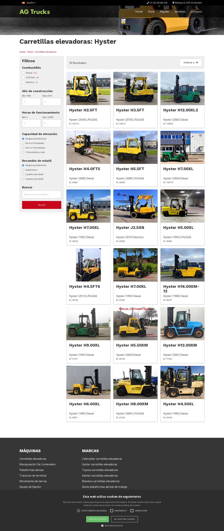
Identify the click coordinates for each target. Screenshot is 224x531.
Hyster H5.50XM (132, 345)
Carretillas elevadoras (45, 51)
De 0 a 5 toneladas (33, 143)
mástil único (29, 169)
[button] (112, 525)
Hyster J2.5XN (130, 227)
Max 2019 (47, 95)
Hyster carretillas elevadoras (99, 464)
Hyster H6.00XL (84, 404)
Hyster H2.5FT (83, 110)
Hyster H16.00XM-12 (181, 288)
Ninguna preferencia (34, 138)
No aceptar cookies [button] (124, 519)
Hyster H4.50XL (178, 404)
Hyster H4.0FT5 (84, 168)
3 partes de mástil (32, 178)
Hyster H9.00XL (84, 345)
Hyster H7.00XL (178, 168)
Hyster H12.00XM (180, 345)
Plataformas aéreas (31, 470)
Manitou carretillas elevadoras (101, 481)
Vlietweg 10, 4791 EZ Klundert (187, 2)
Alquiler (164, 11)
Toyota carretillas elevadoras (100, 470)
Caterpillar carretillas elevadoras (102, 459)
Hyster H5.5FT (130, 168)
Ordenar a (191, 62)
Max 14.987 (48, 117)
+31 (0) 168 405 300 (157, 2)
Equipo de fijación (30, 487)
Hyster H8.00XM (132, 404)
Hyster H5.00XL (178, 227)
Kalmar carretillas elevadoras (100, 475)
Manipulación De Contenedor (37, 464)
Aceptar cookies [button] (97, 519)
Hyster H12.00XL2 (180, 110)
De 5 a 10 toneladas (33, 147)
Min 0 (24, 117)
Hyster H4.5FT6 (84, 286)
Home (139, 11)
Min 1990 (26, 95)
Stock (151, 11)
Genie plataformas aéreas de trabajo (104, 487)
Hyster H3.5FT (130, 110)
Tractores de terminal (32, 475)
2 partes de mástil (32, 174)
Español (28, 2)
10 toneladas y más (33, 152)
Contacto (196, 11)
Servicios (180, 11)
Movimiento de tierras (33, 481)
